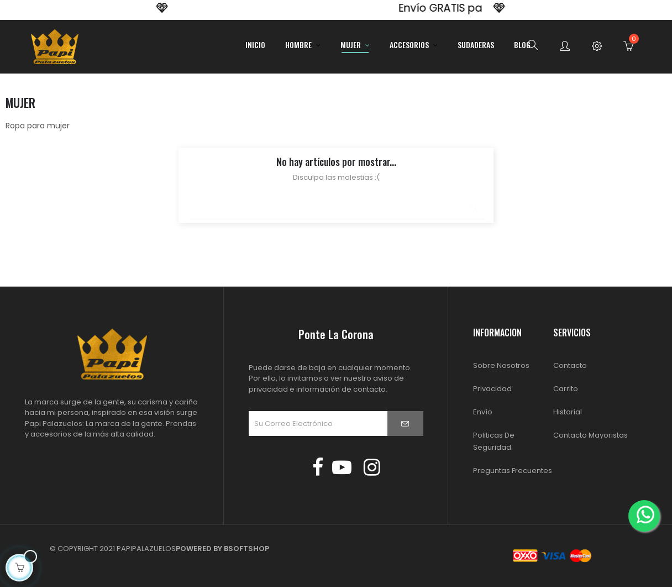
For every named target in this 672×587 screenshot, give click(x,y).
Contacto (570, 365)
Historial (567, 412)
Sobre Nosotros (501, 365)
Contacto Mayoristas (590, 435)
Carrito (565, 388)
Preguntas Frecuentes (512, 470)
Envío (482, 412)
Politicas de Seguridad (493, 441)
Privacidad (492, 388)
